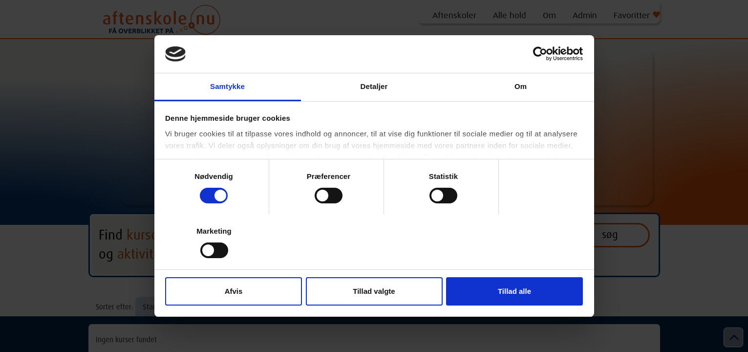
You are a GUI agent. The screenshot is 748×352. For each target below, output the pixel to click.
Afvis (234, 291)
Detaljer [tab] (374, 86)
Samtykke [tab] (227, 86)
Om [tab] (520, 86)
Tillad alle (514, 291)
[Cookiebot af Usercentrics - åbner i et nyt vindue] (540, 53)
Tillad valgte (374, 291)
